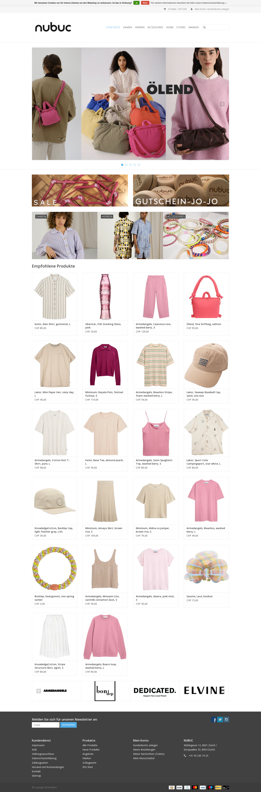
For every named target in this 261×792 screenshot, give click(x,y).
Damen (127, 27)
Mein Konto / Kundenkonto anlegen (210, 9)
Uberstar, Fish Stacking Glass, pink (103, 325)
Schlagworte (89, 762)
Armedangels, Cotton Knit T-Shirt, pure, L (52, 462)
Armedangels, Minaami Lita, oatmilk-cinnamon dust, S (102, 598)
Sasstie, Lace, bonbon (200, 596)
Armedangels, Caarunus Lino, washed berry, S (153, 325)
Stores (181, 27)
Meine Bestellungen (144, 749)
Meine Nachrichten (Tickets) (148, 754)
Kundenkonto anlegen (145, 745)
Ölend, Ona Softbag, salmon (204, 324)
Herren (140, 27)
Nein (145, 3)
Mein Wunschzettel (143, 758)
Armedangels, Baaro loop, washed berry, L (101, 666)
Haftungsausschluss (43, 754)
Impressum (38, 745)
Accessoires (155, 27)
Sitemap (36, 775)
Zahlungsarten (40, 762)
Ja (136, 3)
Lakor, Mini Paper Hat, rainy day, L (54, 394)
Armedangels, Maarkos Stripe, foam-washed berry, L (154, 394)
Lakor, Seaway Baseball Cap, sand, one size (204, 394)
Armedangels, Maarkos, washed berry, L (206, 530)
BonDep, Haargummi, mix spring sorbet (54, 598)
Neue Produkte (91, 749)
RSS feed (88, 767)
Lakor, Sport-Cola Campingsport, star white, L (203, 462)
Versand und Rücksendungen (48, 767)
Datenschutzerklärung (44, 758)
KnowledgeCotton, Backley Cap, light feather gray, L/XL (54, 530)
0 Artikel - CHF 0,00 (175, 9)
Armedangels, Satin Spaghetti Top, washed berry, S (154, 462)
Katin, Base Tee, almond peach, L (104, 462)
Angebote (88, 754)
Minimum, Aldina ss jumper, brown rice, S (153, 530)
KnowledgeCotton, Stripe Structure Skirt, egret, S (50, 666)
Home (169, 27)
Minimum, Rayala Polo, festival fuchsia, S (104, 394)
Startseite (113, 27)
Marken (193, 27)
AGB (34, 749)
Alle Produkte (90, 745)
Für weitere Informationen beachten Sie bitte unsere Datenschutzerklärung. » (189, 3)
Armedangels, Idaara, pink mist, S (155, 598)
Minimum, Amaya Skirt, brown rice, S (103, 530)
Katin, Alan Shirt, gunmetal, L (52, 324)
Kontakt (36, 771)
